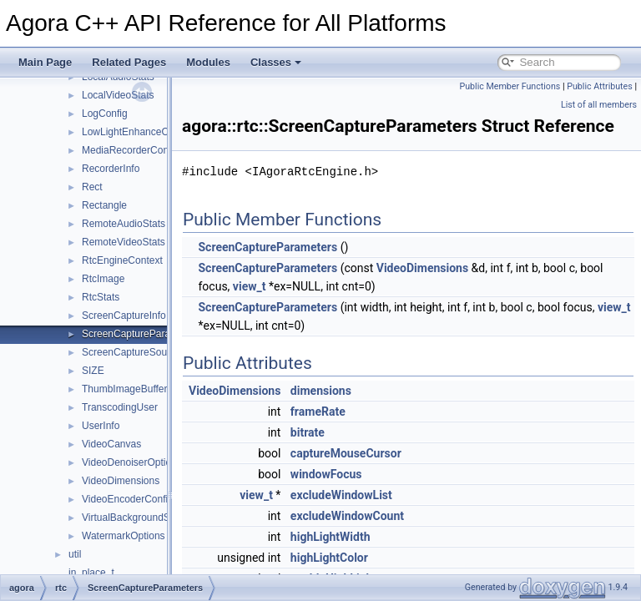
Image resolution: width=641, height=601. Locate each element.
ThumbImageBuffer (125, 389)
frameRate (359, 435)
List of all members (599, 104)
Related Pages (129, 62)
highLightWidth (372, 560)
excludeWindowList (383, 518)
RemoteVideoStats (123, 242)
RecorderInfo (110, 168)
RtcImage (103, 279)
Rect (92, 187)
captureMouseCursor (387, 476)
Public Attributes (600, 86)
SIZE (93, 370)
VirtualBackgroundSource (138, 517)
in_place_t (91, 572)
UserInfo (100, 426)
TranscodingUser (120, 407)
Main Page (45, 62)
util (74, 554)
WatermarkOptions (123, 536)
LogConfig (105, 113)
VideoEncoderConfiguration (143, 499)
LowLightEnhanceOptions (139, 132)
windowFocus (368, 497)
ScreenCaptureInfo (124, 315)
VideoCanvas (111, 444)
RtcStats (100, 297)
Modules (208, 62)
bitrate (349, 455)
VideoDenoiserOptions (132, 462)
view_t (317, 309)
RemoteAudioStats (123, 224)
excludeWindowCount (389, 539)
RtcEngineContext (122, 260)
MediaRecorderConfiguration (145, 150)
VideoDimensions (120, 481)
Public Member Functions (510, 86)
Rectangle (104, 205)
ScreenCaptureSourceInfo (140, 352)
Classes (275, 62)
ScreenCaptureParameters (141, 334)
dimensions (362, 414)
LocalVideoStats (118, 95)
